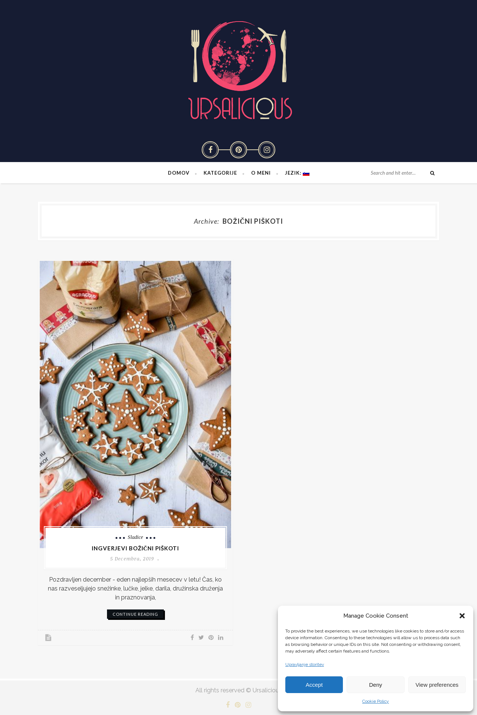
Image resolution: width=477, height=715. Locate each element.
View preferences (437, 685)
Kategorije (220, 173)
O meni (261, 173)
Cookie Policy (375, 701)
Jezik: (297, 173)
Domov (178, 173)
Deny (375, 685)
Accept (314, 685)
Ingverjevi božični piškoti (135, 548)
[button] (462, 615)
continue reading (135, 614)
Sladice (135, 537)
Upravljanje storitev (304, 664)
